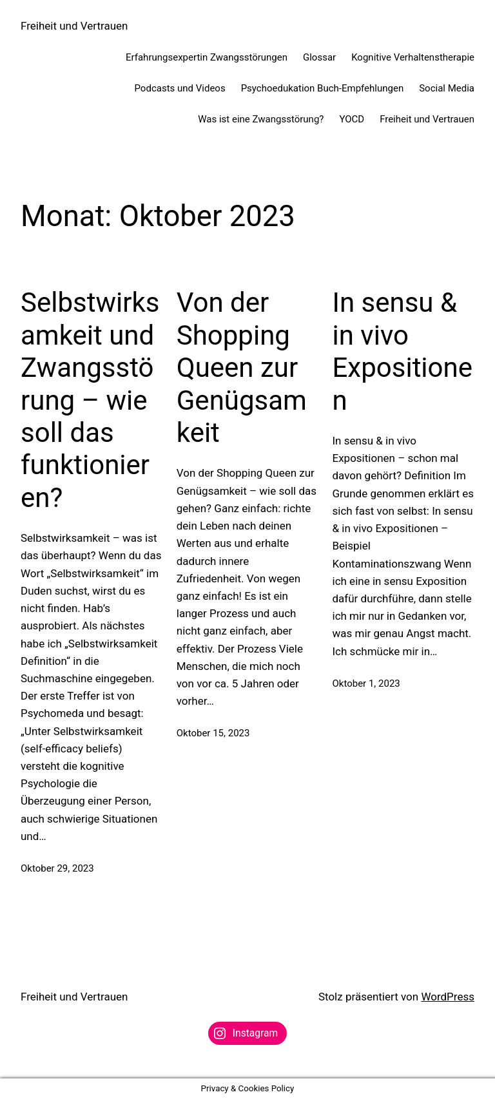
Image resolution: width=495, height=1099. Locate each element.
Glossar (319, 57)
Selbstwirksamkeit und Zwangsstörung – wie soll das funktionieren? (90, 400)
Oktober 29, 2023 (57, 868)
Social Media (446, 88)
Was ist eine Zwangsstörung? (261, 119)
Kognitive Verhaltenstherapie (412, 57)
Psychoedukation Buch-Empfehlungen (322, 88)
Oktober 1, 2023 (366, 683)
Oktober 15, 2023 (213, 733)
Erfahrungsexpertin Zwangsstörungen (206, 57)
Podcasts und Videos (180, 88)
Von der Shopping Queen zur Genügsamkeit (242, 367)
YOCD (351, 119)
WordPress (447, 996)
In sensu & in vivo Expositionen (403, 351)
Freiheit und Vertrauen (74, 25)
